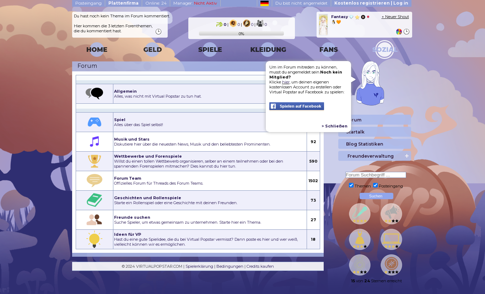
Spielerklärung (199, 266)
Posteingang (88, 3)
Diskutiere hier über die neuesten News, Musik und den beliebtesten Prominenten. (192, 142)
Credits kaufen (260, 266)
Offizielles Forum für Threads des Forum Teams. (158, 181)
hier (286, 82)
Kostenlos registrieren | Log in (371, 3)
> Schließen (334, 126)
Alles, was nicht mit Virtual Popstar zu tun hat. (157, 94)
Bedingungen (229, 266)
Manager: (195, 3)
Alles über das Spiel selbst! (138, 122)
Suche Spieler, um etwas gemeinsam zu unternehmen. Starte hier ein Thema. (187, 220)
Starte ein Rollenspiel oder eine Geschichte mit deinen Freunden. (175, 200)
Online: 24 (156, 3)
